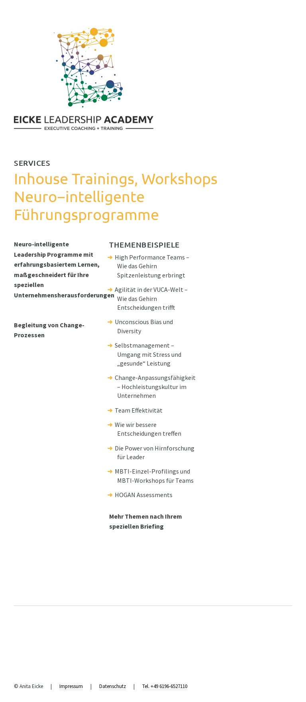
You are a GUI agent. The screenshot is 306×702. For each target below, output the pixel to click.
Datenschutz (112, 686)
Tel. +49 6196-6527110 (164, 686)
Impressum (71, 686)
